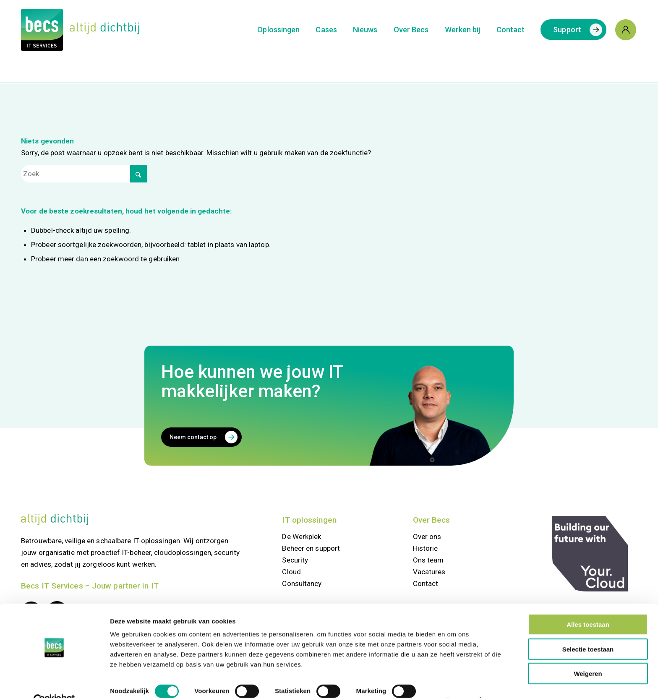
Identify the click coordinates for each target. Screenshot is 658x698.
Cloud (291, 572)
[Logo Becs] (80, 29)
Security (295, 560)
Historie (425, 548)
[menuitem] (278, 29)
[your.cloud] (590, 553)
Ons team (428, 560)
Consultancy (301, 583)
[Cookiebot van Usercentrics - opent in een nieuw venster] (54, 681)
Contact (426, 583)
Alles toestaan (588, 605)
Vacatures (429, 572)
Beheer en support (311, 548)
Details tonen (452, 681)
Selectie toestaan (588, 630)
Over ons (427, 536)
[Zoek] (84, 173)
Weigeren (588, 655)
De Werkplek (301, 536)
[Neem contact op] (201, 437)
